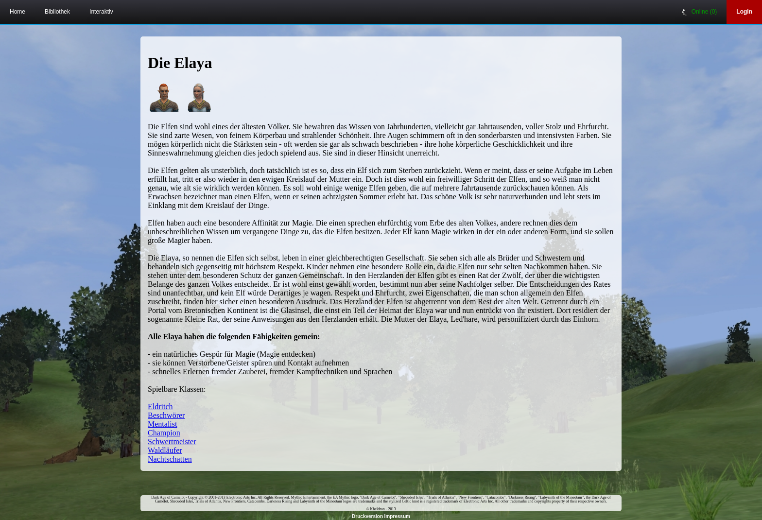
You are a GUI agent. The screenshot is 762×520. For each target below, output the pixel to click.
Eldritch (160, 406)
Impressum (397, 516)
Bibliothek (57, 11)
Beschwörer (166, 415)
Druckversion (367, 516)
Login (744, 11)
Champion (164, 433)
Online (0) (699, 12)
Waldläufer (165, 450)
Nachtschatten (170, 459)
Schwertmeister (172, 441)
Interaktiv (101, 11)
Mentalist (162, 424)
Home (17, 11)
